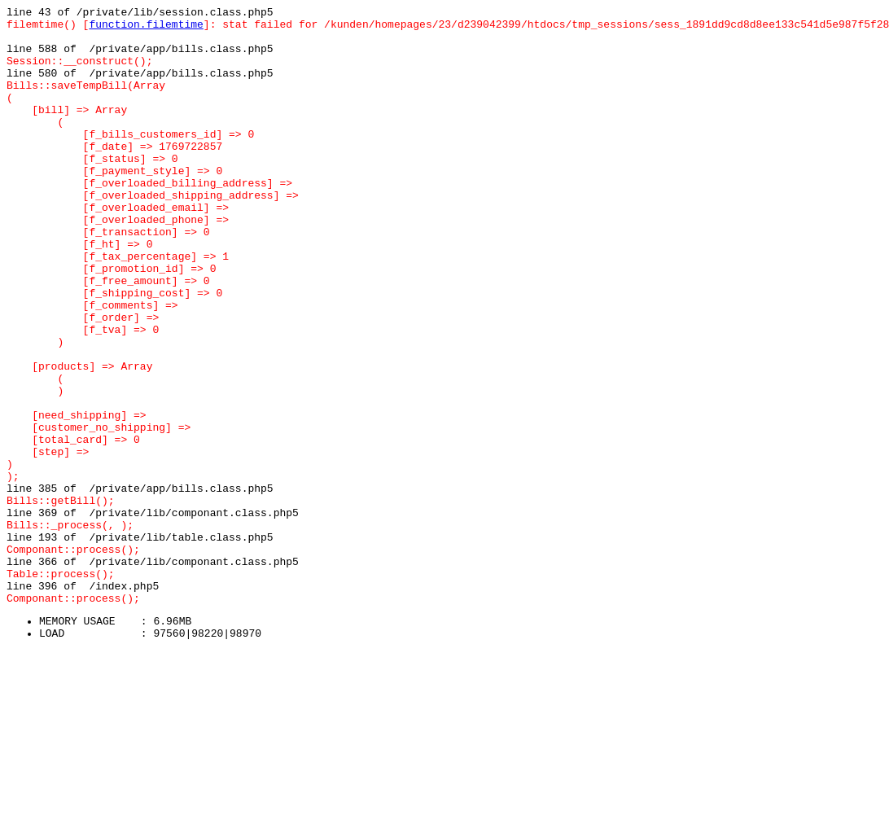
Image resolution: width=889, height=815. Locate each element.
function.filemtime (146, 28)
